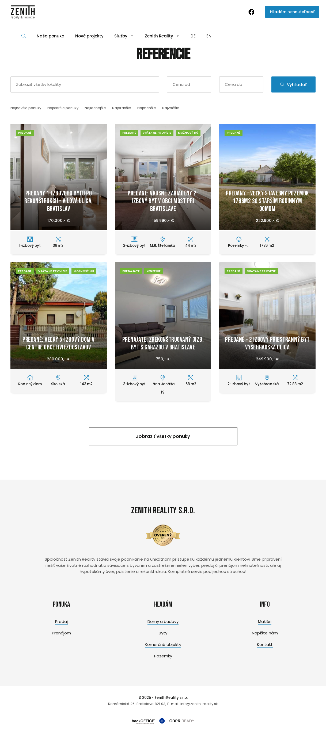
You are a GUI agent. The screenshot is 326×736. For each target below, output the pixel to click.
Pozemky (163, 656)
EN (208, 36)
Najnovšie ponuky (25, 107)
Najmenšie (146, 107)
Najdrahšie (121, 107)
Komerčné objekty (163, 644)
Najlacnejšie (95, 107)
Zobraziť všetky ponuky (163, 436)
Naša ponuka (51, 36)
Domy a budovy (163, 621)
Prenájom (61, 633)
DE (193, 36)
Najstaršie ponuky (62, 107)
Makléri (264, 621)
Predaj (61, 621)
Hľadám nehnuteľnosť (292, 11)
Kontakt (265, 644)
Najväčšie (170, 107)
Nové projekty (89, 36)
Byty (163, 633)
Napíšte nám (265, 633)
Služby (120, 36)
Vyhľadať (293, 84)
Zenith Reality (159, 36)
